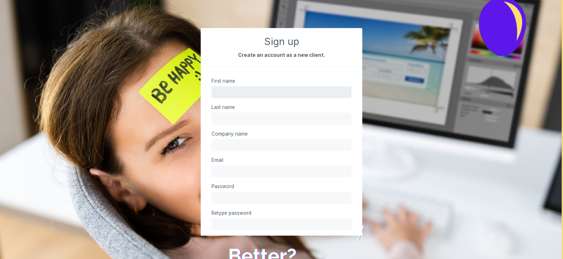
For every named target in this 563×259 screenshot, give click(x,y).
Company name (229, 134)
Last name (223, 107)
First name (223, 81)
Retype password (231, 213)
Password (222, 186)
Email (217, 160)
